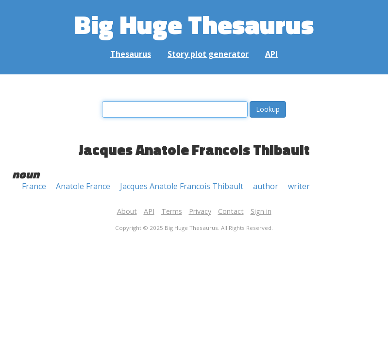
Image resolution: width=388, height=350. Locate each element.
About (127, 211)
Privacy (200, 211)
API (271, 54)
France (34, 186)
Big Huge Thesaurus (194, 24)
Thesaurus (130, 54)
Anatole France (83, 186)
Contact (231, 211)
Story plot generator (208, 54)
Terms (171, 211)
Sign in (261, 211)
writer (299, 186)
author (265, 186)
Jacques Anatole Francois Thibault (181, 186)
